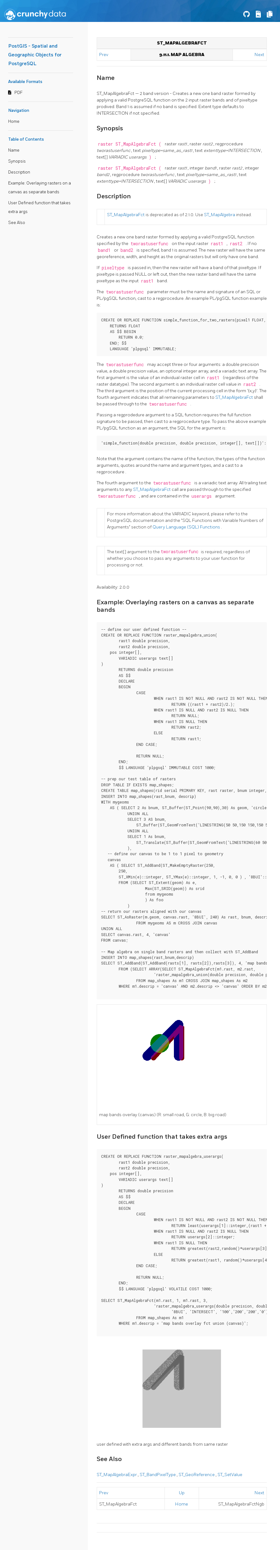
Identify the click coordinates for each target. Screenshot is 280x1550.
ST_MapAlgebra (220, 214)
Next (259, 54)
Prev (104, 54)
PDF (18, 92)
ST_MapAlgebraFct (126, 214)
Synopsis (17, 161)
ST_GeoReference (197, 1474)
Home (13, 121)
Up (182, 1492)
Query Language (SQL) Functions (187, 527)
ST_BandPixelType (158, 1474)
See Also (16, 222)
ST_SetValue (230, 1474)
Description (19, 172)
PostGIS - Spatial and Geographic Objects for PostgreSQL (35, 55)
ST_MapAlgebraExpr (117, 1474)
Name (13, 150)
